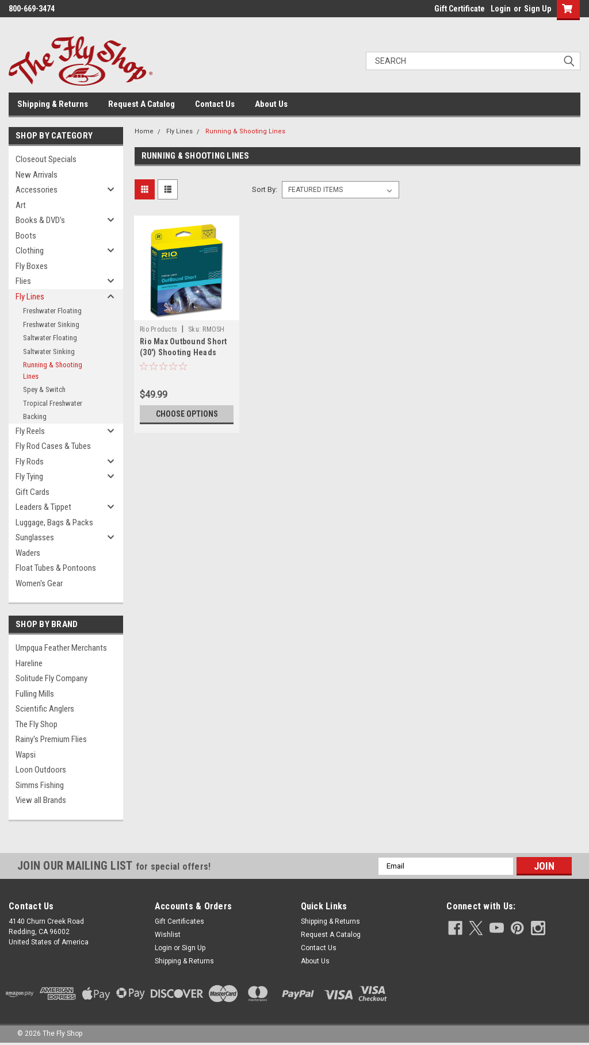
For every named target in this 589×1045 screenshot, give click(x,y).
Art (21, 205)
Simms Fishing (40, 785)
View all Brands (41, 800)
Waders (28, 553)
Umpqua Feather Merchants (61, 648)
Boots (26, 235)
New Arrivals (37, 175)
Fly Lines (30, 296)
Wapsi (26, 755)
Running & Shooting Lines (52, 370)
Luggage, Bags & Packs (54, 522)
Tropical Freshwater (52, 403)
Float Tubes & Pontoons (56, 568)
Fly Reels (30, 431)
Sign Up (537, 8)
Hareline (29, 663)
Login (501, 8)
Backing (35, 416)
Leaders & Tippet (43, 507)
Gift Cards (32, 492)
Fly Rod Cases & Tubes (53, 446)
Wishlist (168, 935)
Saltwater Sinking (49, 351)
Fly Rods (30, 461)
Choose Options (187, 413)
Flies (23, 281)
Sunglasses (35, 537)
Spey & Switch (44, 389)
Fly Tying (29, 476)
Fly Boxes (32, 266)
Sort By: (264, 189)
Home (144, 131)
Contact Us (215, 104)
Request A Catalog (141, 104)
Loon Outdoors (41, 769)
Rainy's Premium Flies (51, 739)
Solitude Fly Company (51, 678)
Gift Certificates (179, 921)
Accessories (37, 190)
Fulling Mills (35, 694)
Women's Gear (39, 583)
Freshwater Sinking (51, 324)
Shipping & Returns (52, 104)
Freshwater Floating (52, 310)
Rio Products (158, 329)
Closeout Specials (46, 159)
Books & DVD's (40, 220)
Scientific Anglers (45, 709)
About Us (271, 104)
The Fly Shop (37, 724)
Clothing (30, 250)
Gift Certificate (459, 8)
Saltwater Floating (50, 337)
